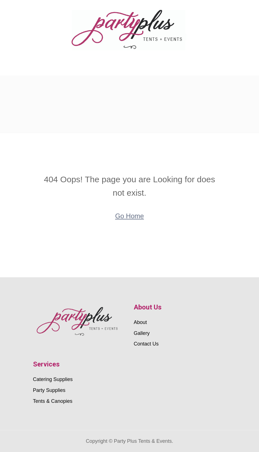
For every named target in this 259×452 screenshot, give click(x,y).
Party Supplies (49, 390)
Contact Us (146, 344)
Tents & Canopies (53, 401)
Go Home (129, 216)
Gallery (142, 333)
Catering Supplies (53, 379)
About (140, 322)
